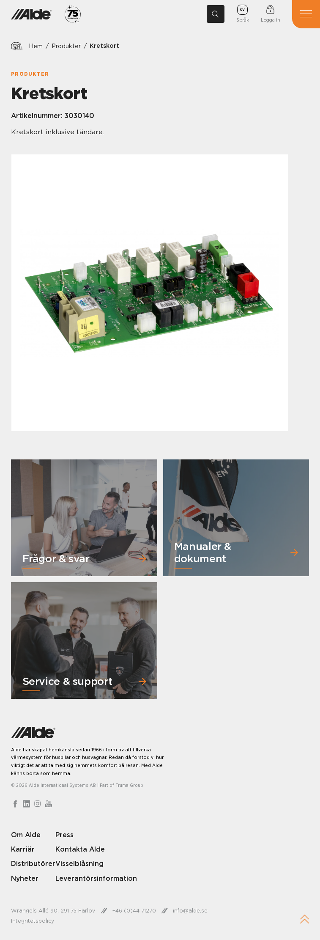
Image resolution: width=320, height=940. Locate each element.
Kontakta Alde (80, 849)
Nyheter (24, 878)
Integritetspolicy (32, 921)
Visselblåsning (79, 863)
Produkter (66, 45)
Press (64, 834)
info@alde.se (190, 910)
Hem (36, 45)
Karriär (23, 849)
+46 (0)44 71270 (134, 910)
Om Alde (26, 834)
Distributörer (33, 863)
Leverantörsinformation (96, 878)
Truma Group (129, 785)
